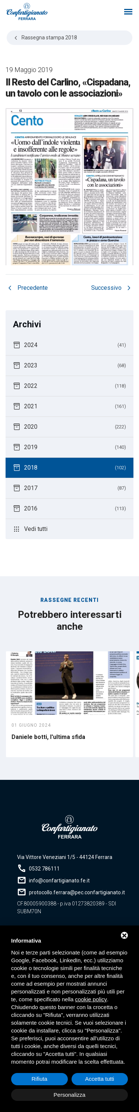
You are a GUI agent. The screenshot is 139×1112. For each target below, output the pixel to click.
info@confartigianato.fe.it (59, 881)
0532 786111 (44, 869)
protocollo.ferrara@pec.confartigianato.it (77, 892)
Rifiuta (39, 1079)
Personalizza (70, 1095)
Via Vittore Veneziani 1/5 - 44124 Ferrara (64, 857)
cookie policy (91, 999)
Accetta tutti (99, 1079)
